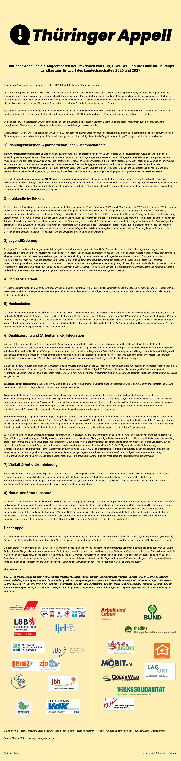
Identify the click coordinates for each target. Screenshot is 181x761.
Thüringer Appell (12, 753)
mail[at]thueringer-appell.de (41, 738)
